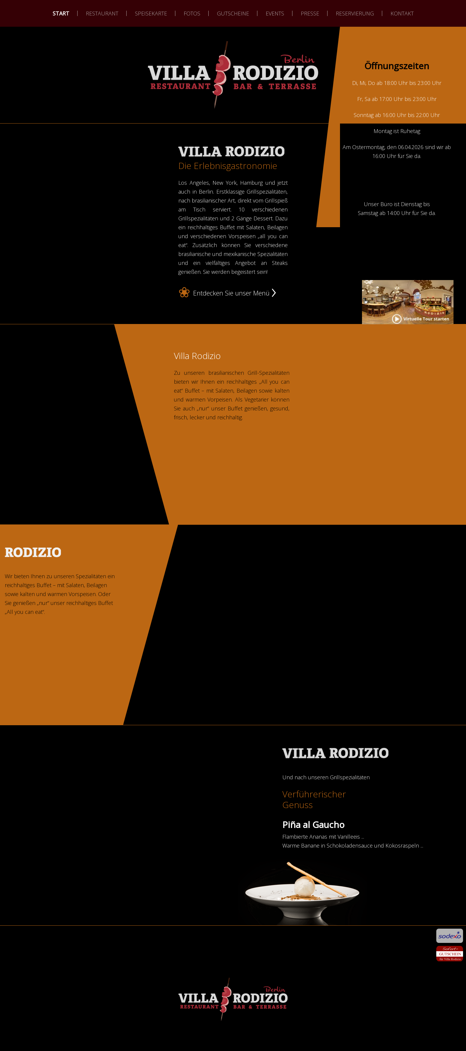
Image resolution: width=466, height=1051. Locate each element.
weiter (233, 110)
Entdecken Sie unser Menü (231, 293)
